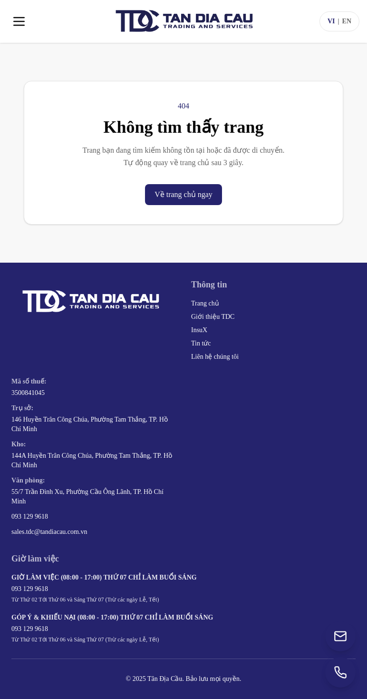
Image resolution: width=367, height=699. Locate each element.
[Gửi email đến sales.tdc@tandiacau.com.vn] (340, 636)
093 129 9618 (29, 516)
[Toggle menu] (19, 21)
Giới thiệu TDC (212, 316)
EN (346, 21)
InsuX (199, 330)
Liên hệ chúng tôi (215, 356)
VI (331, 21)
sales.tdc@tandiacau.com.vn (49, 531)
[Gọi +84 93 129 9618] (340, 672)
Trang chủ (205, 303)
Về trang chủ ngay (183, 194)
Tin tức (201, 343)
